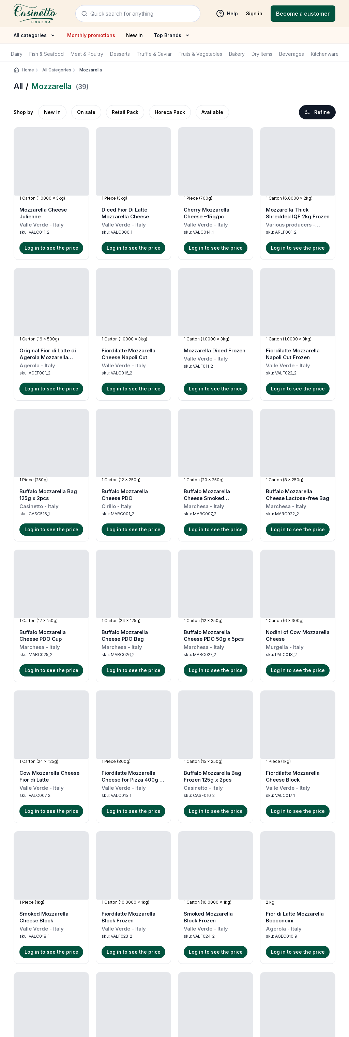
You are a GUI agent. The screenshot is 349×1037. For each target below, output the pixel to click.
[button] (51, 193)
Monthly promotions (91, 35)
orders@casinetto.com (258, 943)
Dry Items (262, 54)
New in (134, 35)
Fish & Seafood (46, 54)
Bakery (237, 54)
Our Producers (71, 944)
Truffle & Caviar (154, 54)
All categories (35, 35)
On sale (86, 112)
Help (227, 14)
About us (65, 934)
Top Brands (172, 35)
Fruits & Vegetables (200, 54)
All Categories (59, 70)
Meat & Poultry (87, 54)
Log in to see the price (51, 248)
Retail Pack (125, 112)
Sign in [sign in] (254, 13)
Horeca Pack (170, 112)
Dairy (16, 54)
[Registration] (303, 13)
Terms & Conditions (76, 925)
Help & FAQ (67, 915)
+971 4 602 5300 (249, 936)
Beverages (291, 54)
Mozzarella (90, 69)
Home (31, 70)
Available (212, 112)
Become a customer (303, 13)
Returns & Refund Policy (164, 925)
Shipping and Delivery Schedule (173, 915)
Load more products (175, 835)
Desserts (120, 54)
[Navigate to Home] (35, 13)
